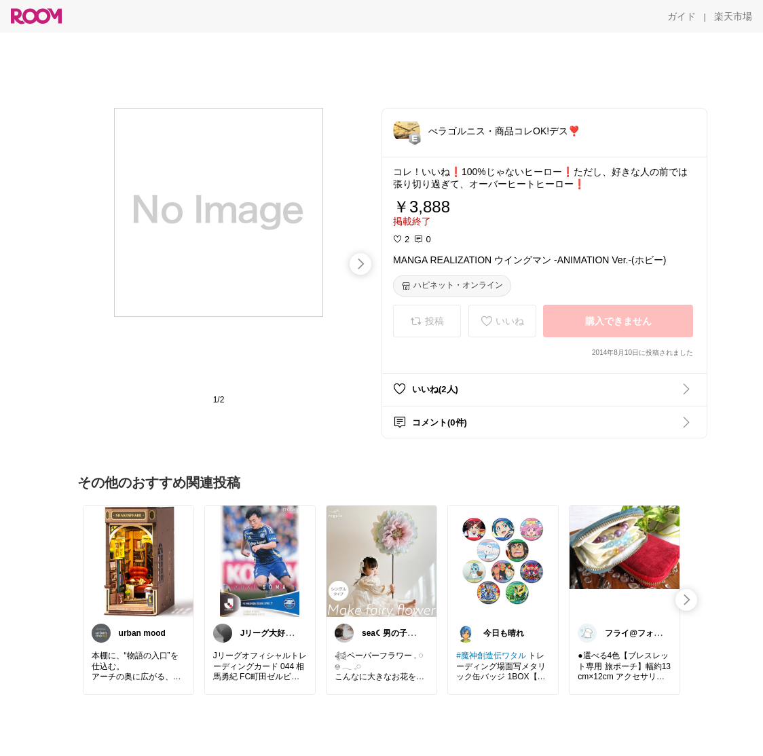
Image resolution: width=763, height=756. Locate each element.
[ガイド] (681, 16)
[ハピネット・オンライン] (452, 286)
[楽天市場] (733, 16)
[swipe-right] (360, 264)
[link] (138, 561)
